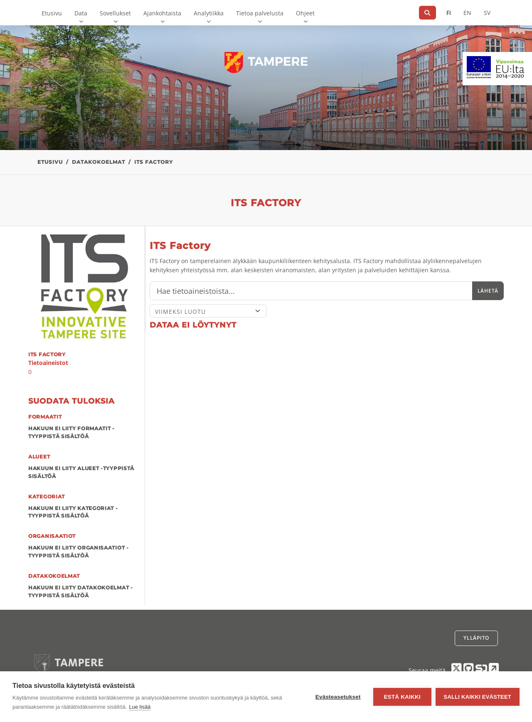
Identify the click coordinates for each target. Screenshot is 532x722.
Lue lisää (139, 707)
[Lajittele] (208, 311)
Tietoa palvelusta (259, 13)
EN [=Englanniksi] (467, 13)
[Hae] (427, 13)
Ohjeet (305, 13)
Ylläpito (476, 637)
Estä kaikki (402, 697)
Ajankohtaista (162, 13)
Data (80, 13)
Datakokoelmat (98, 162)
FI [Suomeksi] (448, 13)
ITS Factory (153, 162)
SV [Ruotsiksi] (487, 13)
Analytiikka (209, 13)
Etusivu (52, 13)
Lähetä (488, 290)
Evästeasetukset (338, 697)
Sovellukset (115, 13)
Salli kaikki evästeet (477, 697)
